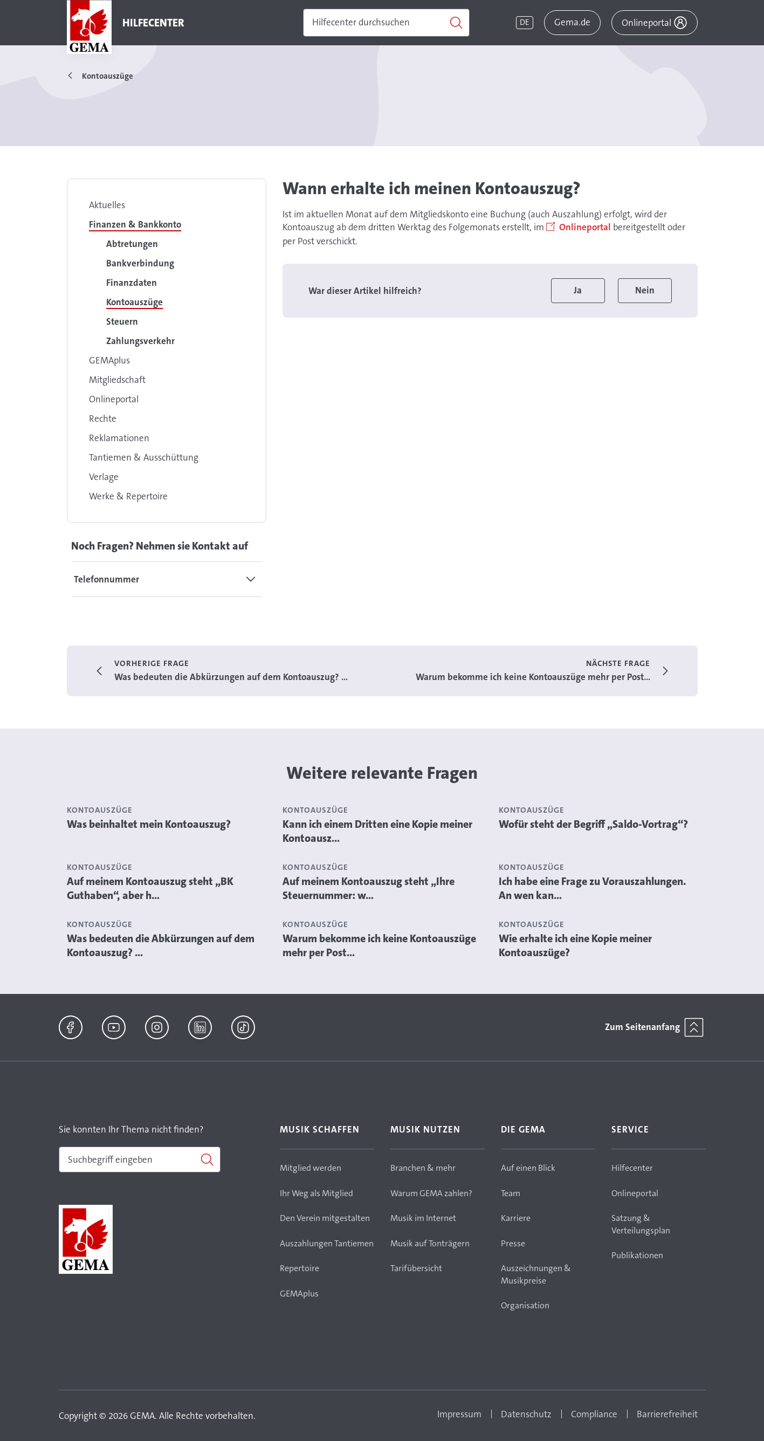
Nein (645, 290)
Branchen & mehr (423, 1168)
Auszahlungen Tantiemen (327, 1243)
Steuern (122, 321)
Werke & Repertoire (128, 496)
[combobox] (140, 1159)
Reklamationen (119, 438)
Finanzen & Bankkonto (135, 224)
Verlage (104, 477)
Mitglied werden (310, 1168)
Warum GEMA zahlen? (431, 1193)
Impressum (459, 1414)
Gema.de (572, 22)
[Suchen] (386, 23)
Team (510, 1193)
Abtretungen (132, 244)
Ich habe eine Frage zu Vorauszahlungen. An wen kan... (592, 888)
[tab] (166, 579)
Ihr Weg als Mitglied (316, 1193)
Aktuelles (107, 205)
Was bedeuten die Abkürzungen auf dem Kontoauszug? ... (160, 945)
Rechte (102, 418)
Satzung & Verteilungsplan (640, 1224)
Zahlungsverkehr (140, 341)
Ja (578, 290)
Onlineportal (114, 399)
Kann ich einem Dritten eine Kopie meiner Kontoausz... (377, 831)
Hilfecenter (632, 1168)
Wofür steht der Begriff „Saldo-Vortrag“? (593, 824)
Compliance (594, 1414)
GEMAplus (109, 360)
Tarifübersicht (416, 1268)
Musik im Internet (423, 1218)
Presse (513, 1243)
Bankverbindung (140, 263)
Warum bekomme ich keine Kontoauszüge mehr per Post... (379, 945)
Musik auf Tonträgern (430, 1243)
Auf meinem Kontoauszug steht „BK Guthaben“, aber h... (150, 888)
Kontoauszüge (134, 302)
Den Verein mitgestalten (325, 1218)
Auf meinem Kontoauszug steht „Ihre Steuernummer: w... (369, 888)
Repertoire (299, 1268)
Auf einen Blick (528, 1168)
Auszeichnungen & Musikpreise (536, 1274)
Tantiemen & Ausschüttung (143, 457)
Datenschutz (526, 1414)
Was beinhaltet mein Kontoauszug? (149, 824)
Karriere (516, 1218)
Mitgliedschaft (117, 380)
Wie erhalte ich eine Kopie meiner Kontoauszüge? (575, 945)
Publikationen (637, 1255)
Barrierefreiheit (667, 1414)
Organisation (525, 1305)
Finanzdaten (131, 283)
